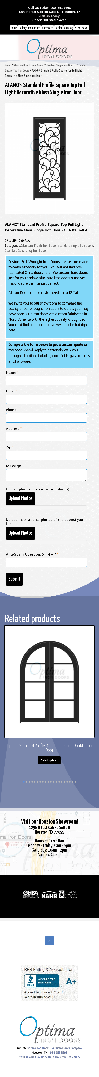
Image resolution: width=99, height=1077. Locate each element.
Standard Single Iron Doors (60, 65)
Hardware (47, 28)
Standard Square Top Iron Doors (25, 251)
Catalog (68, 28)
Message (13, 466)
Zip (9, 447)
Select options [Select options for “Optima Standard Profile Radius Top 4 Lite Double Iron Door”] (49, 760)
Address (14, 429)
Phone (12, 410)
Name (12, 373)
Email (11, 391)
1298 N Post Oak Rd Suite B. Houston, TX (49, 11)
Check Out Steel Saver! (49, 20)
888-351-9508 (58, 1052)
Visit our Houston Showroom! (49, 822)
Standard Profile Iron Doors (28, 65)
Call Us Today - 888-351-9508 (49, 7)
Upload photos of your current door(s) (37, 489)
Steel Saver (81, 28)
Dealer (58, 28)
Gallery (23, 28)
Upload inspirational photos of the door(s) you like (44, 522)
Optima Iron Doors (38, 1048)
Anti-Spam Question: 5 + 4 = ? (32, 554)
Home (14, 28)
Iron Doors (34, 28)
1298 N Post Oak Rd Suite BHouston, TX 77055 (49, 830)
